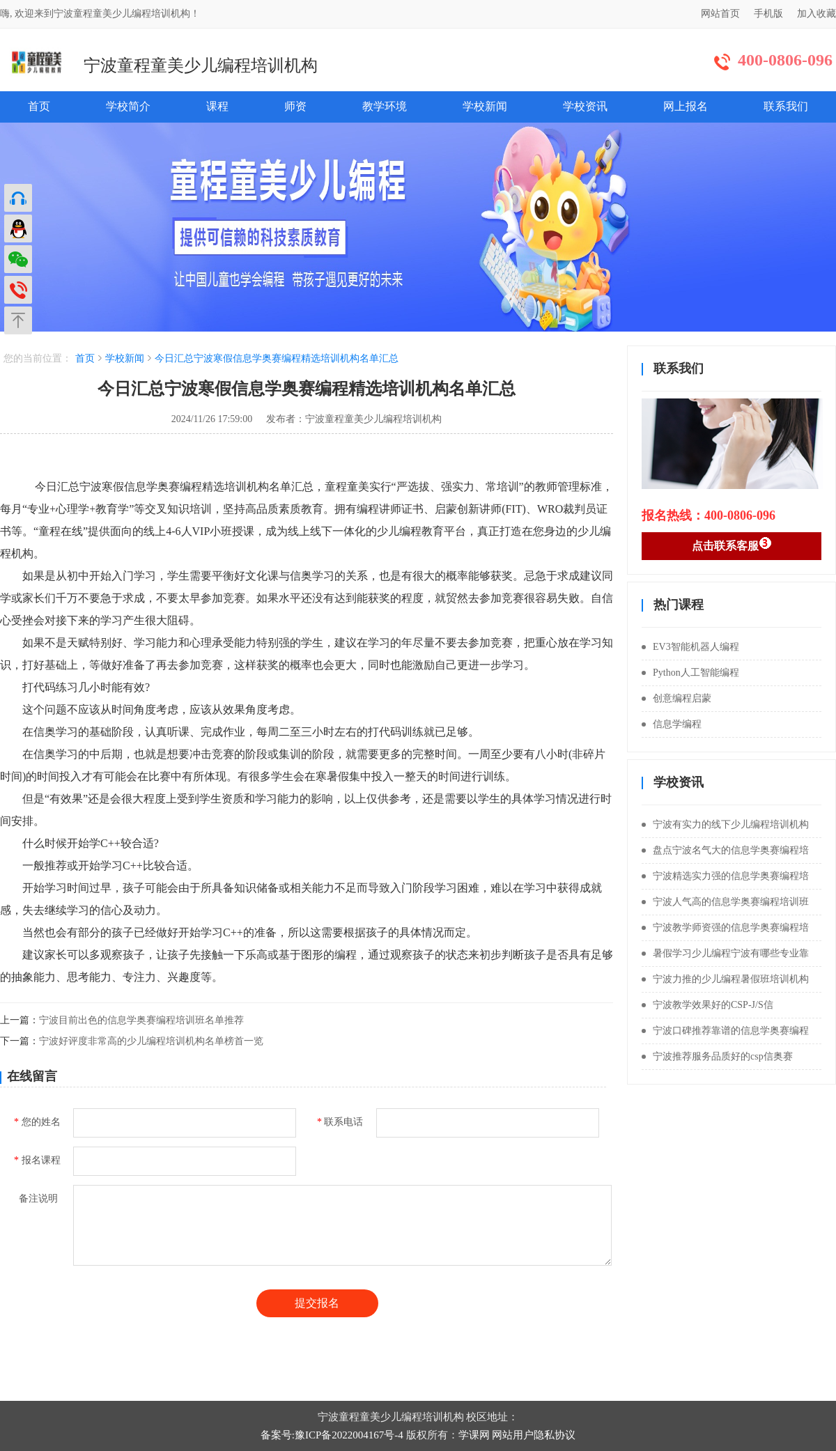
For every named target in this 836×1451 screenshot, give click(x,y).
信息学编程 (672, 724)
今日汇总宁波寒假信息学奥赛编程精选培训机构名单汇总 (276, 358)
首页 (39, 106)
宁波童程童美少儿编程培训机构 (201, 65)
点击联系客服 (732, 544)
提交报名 (317, 1303)
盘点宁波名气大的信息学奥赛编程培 (725, 850)
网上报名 (685, 106)
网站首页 (720, 13)
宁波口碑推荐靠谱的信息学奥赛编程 (725, 1030)
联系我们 (786, 106)
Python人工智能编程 (690, 672)
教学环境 (384, 106)
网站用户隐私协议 (533, 1435)
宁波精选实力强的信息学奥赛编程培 (725, 876)
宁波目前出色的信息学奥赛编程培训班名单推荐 (141, 1020)
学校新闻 (485, 106)
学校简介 (128, 106)
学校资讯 (585, 106)
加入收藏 (816, 13)
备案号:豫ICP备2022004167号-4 (332, 1435)
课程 (217, 106)
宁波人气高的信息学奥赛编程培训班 (725, 902)
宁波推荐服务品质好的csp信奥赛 (717, 1056)
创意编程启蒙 (676, 698)
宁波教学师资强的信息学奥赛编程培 (725, 927)
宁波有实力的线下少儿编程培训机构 (725, 824)
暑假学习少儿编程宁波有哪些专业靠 (725, 953)
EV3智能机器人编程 (690, 647)
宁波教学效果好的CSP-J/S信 (707, 1005)
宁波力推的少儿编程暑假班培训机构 (725, 979)
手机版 (768, 13)
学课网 (474, 1435)
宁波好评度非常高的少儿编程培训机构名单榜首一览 (151, 1041)
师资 (295, 106)
